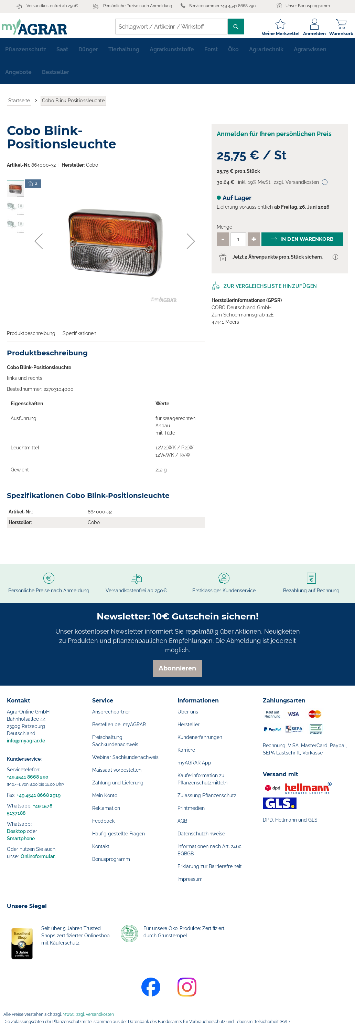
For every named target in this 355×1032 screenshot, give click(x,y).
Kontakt (100, 846)
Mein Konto (104, 795)
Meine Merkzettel (275, 33)
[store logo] (39, 27)
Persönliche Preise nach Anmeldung (137, 5)
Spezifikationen (79, 337)
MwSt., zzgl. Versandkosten (88, 1014)
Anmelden (309, 33)
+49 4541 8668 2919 (39, 795)
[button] (38, 245)
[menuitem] (25, 53)
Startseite (19, 104)
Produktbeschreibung (31, 337)
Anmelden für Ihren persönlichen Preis (274, 138)
